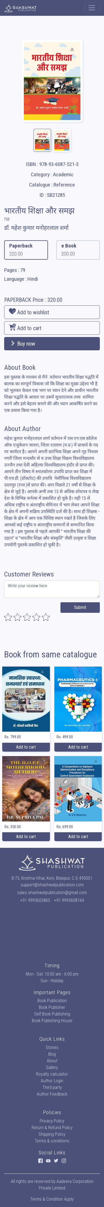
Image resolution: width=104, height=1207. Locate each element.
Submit (80, 607)
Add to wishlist (29, 312)
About (52, 1060)
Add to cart (25, 327)
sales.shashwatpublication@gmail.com (52, 892)
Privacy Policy (52, 1121)
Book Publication (52, 1000)
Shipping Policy (52, 1134)
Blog (52, 1054)
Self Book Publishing (52, 1014)
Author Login (52, 1080)
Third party (52, 1087)
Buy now (22, 343)
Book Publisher (52, 1007)
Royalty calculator (52, 1074)
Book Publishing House (52, 1020)
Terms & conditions (52, 1141)
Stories (52, 1047)
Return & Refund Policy (52, 1127)
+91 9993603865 (35, 900)
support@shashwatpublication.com (52, 884)
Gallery (52, 1067)
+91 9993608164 (69, 900)
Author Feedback (52, 1094)
